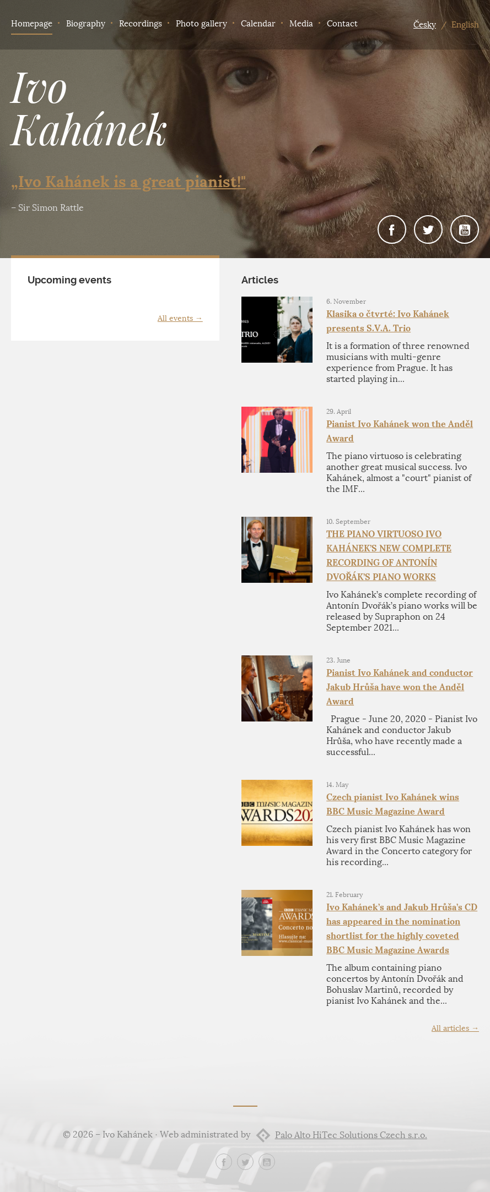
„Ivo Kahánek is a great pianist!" (128, 182)
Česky (424, 25)
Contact (342, 24)
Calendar (258, 24)
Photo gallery (201, 24)
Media (301, 24)
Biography (85, 24)
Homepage (31, 24)
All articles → (455, 1028)
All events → (180, 318)
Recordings (140, 24)
